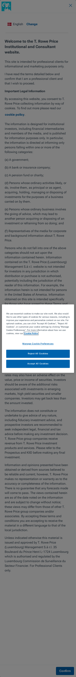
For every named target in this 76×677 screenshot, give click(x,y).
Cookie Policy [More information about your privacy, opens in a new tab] (31, 333)
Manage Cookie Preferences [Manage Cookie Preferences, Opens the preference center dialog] (37, 343)
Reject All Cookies (38, 353)
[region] (38, 338)
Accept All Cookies (37, 363)
